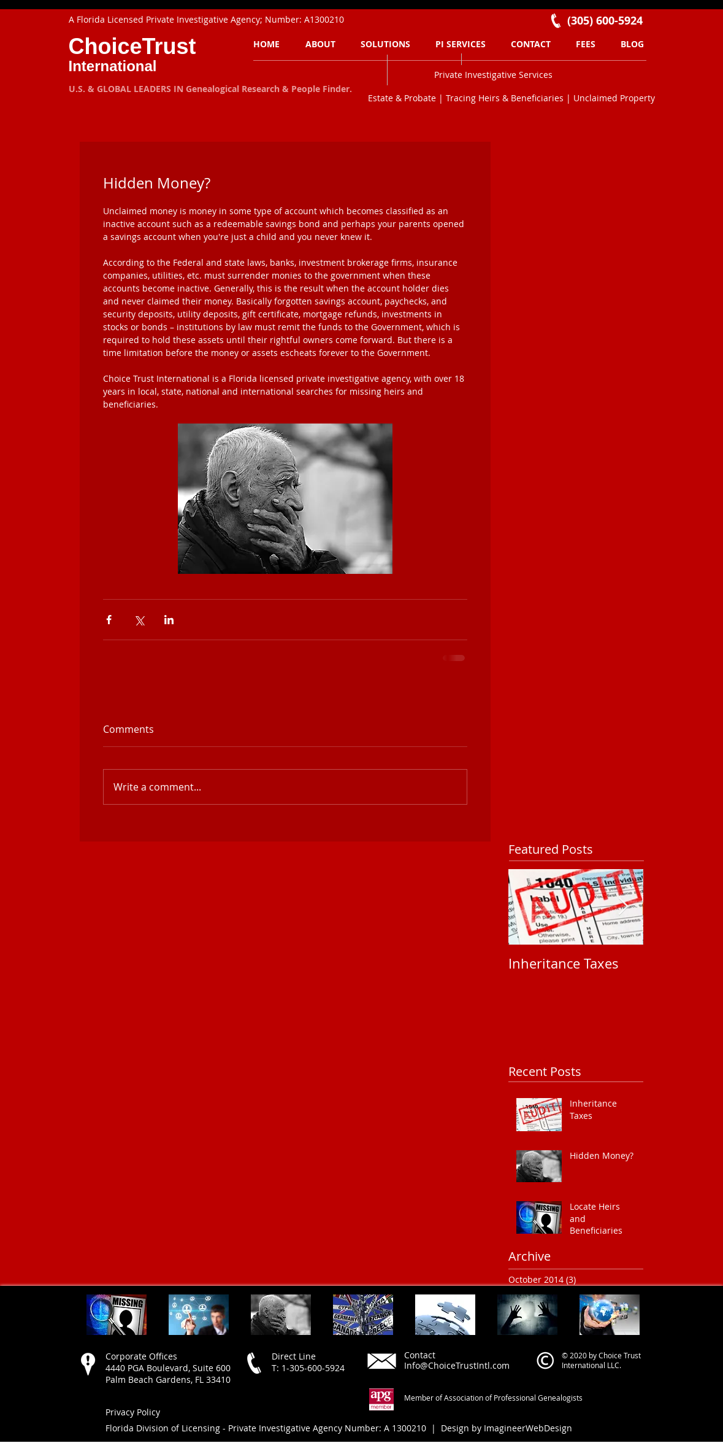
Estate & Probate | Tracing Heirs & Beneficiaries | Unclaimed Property (511, 98)
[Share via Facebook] (109, 619)
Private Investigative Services (493, 74)
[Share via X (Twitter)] (139, 619)
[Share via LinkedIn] (169, 619)
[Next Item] (623, 907)
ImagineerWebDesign (528, 1428)
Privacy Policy (132, 1412)
